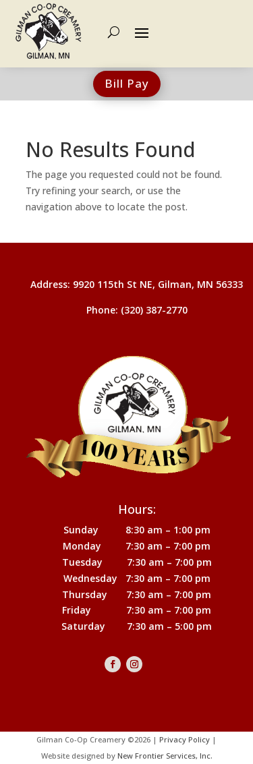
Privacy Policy (184, 739)
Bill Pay (127, 83)
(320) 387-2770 (154, 309)
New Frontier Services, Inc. (165, 756)
